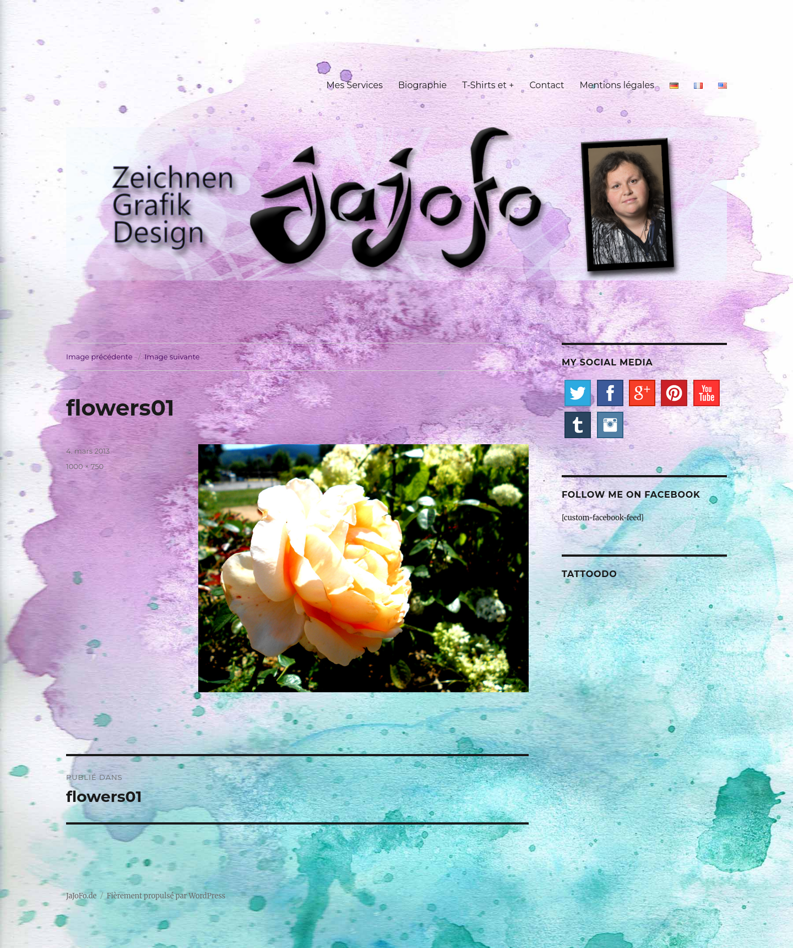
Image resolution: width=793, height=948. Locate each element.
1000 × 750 (85, 466)
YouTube (706, 393)
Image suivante (171, 356)
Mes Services (355, 85)
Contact (546, 85)
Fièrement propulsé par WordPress (166, 896)
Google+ (642, 393)
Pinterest (674, 393)
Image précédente (99, 356)
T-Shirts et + (488, 85)
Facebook (610, 393)
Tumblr (577, 425)
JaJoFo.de (81, 896)
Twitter (577, 393)
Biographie (422, 85)
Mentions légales (616, 85)
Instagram (610, 425)
